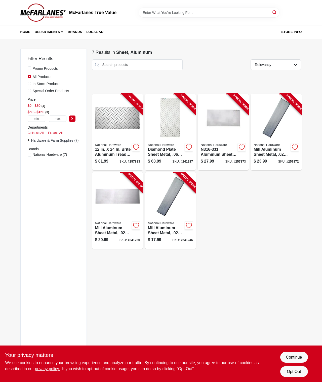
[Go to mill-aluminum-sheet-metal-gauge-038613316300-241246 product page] (170, 210)
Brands (75, 32)
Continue (294, 357)
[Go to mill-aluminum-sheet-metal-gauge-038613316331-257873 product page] (223, 132)
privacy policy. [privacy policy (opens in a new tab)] (47, 369)
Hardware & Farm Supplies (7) (54, 140)
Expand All (55, 133)
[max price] (57, 119)
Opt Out (294, 371)
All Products (42, 76)
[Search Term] (209, 13)
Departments (47, 32)
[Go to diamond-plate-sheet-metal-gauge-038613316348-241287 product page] (170, 132)
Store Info (291, 32)
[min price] (36, 119)
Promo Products (45, 68)
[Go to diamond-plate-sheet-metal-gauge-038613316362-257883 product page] (117, 132)
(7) (50, 154)
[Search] (274, 12)
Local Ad (94, 32)
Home (25, 32)
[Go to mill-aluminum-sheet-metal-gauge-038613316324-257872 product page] (276, 132)
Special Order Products (51, 91)
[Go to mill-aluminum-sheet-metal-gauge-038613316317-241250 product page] (117, 210)
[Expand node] (29, 140)
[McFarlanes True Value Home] (43, 13)
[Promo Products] (29, 68)
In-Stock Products (47, 84)
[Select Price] (72, 119)
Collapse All (36, 133)
